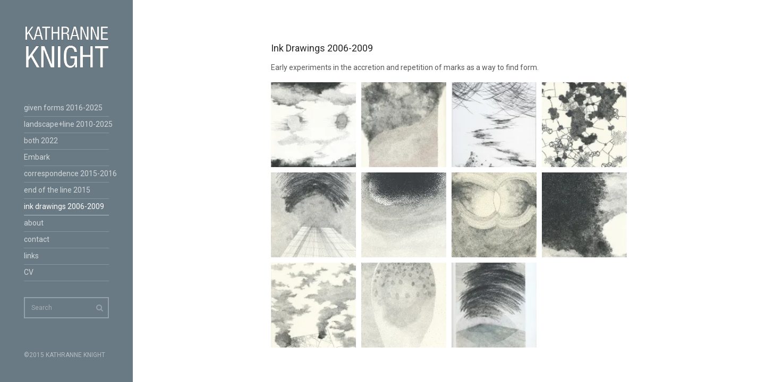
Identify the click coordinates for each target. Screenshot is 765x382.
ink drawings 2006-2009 (64, 206)
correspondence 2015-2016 (66, 173)
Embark (37, 157)
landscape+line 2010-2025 (66, 124)
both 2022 (41, 140)
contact (36, 239)
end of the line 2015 (57, 190)
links (31, 255)
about (34, 223)
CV (28, 272)
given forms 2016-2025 (63, 107)
